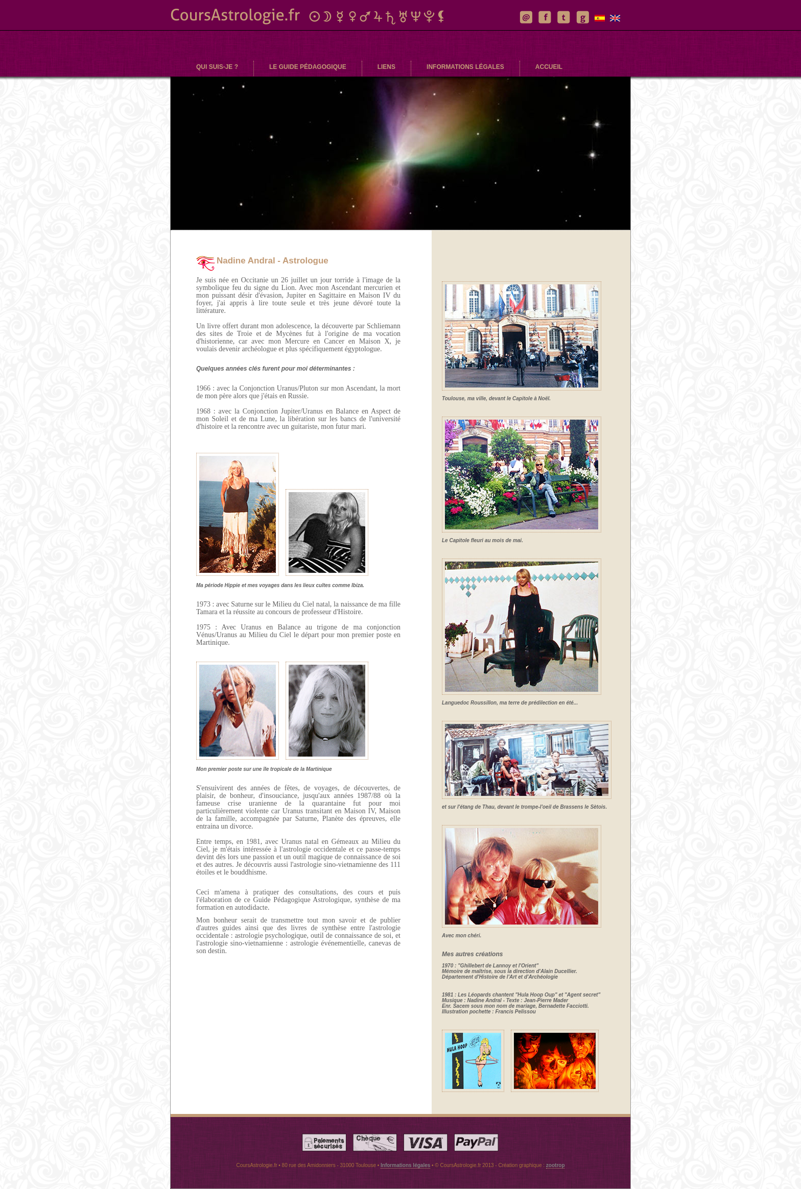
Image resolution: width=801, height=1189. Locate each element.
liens (386, 66)
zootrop (555, 1165)
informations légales (465, 66)
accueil (548, 66)
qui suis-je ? (217, 66)
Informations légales (405, 1165)
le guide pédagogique (307, 66)
